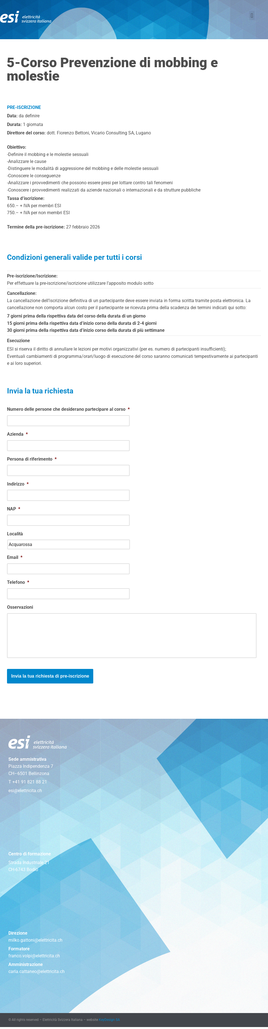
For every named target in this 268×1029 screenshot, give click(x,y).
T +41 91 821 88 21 (27, 784)
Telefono (18, 583)
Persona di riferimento (32, 460)
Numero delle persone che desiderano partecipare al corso (68, 410)
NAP (13, 510)
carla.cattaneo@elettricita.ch (36, 973)
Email (14, 558)
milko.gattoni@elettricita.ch (35, 942)
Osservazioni (20, 609)
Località (15, 535)
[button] (252, 15)
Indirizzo (18, 485)
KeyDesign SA (109, 1022)
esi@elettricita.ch (25, 792)
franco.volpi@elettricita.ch (34, 957)
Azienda (17, 435)
